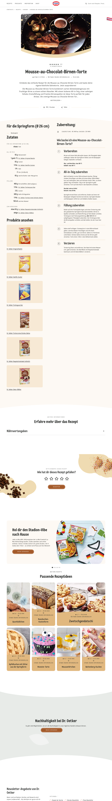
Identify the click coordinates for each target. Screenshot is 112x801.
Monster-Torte (43, 649)
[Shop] (39, 3)
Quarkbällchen (18, 604)
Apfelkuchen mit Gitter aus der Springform (18, 649)
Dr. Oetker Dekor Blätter (26, 213)
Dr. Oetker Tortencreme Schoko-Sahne (30, 198)
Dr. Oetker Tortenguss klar (26, 187)
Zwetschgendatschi (81, 604)
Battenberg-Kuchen (93, 649)
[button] (56, 61)
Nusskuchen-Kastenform (43, 604)
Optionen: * (54, 796)
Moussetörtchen (68, 649)
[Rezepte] (11, 3)
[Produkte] (20, 3)
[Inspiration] (30, 3)
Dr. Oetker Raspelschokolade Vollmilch (30, 209)
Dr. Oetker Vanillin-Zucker (26, 165)
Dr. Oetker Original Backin (26, 158)
